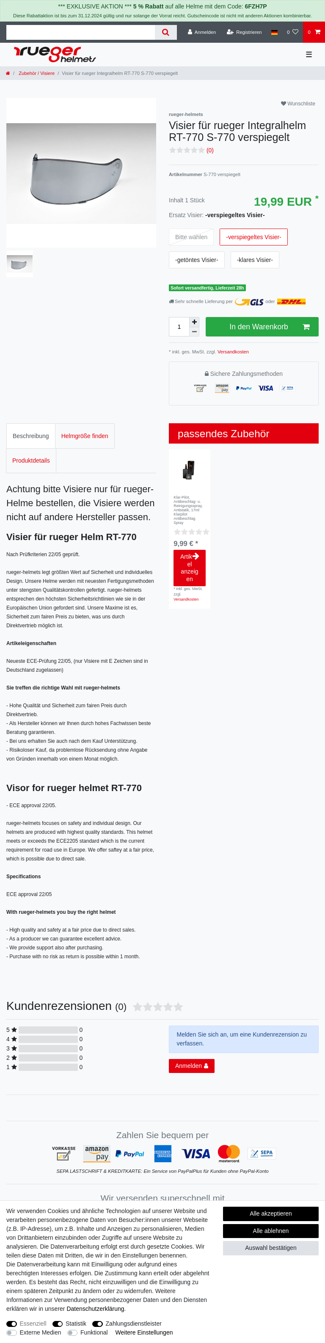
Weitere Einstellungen (144, 1332)
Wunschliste (298, 104)
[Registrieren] (244, 32)
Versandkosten (232, 351)
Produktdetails (31, 460)
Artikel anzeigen (189, 567)
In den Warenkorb (269, 327)
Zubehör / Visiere (36, 73)
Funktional (94, 1332)
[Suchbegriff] (80, 32)
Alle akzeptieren (271, 1213)
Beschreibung (31, 436)
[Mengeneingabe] (179, 326)
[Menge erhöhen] (194, 322)
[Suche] (165, 32)
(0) (210, 150)
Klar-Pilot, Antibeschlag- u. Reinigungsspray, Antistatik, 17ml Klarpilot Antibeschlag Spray (188, 510)
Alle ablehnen (271, 1230)
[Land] (274, 32)
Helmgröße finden (84, 436)
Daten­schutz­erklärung (95, 1308)
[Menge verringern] (194, 332)
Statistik (76, 1323)
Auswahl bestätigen (270, 1247)
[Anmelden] (202, 32)
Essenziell (33, 1323)
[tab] (30, 435)
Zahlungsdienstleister (134, 1323)
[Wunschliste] (292, 32)
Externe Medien (40, 1332)
